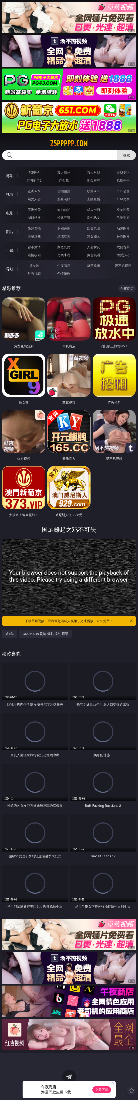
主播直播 (93, 199)
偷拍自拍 (63, 209)
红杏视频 (34, 273)
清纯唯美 (63, 236)
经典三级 (63, 217)
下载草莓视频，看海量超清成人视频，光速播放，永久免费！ (79, 621)
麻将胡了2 (34, 180)
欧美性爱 (123, 209)
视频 (9, 194)
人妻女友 (93, 247)
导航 (9, 269)
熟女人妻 (34, 199)
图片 (9, 231)
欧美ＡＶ (93, 191)
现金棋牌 (93, 180)
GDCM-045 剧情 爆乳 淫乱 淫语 (45, 633)
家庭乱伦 (63, 247)
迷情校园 (34, 255)
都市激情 (34, 247)
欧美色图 (93, 228)
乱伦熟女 (93, 217)
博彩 (9, 175)
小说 (9, 250)
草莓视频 (93, 265)
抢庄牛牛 (123, 180)
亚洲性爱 (34, 209)
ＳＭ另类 (123, 199)
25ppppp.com (69, 143)
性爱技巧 (123, 255)
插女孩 (34, 265)
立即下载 (101, 1089)
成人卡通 (93, 209)
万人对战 (93, 172)
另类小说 (63, 255)
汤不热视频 (123, 265)
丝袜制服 (63, 199)
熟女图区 (93, 236)
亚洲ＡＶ (34, 191)
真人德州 (63, 172)
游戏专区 (123, 172)
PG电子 (34, 172)
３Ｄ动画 (123, 191)
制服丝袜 (34, 217)
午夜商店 (63, 265)
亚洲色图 (63, 228)
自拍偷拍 (63, 191)
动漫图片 (123, 228)
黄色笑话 (93, 255)
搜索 (126, 155)
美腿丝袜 (34, 236)
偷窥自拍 (34, 228)
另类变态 (123, 217)
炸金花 (64, 180)
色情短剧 (63, 273)
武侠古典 (123, 247)
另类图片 (123, 236)
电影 (9, 213)
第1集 (9, 633)
